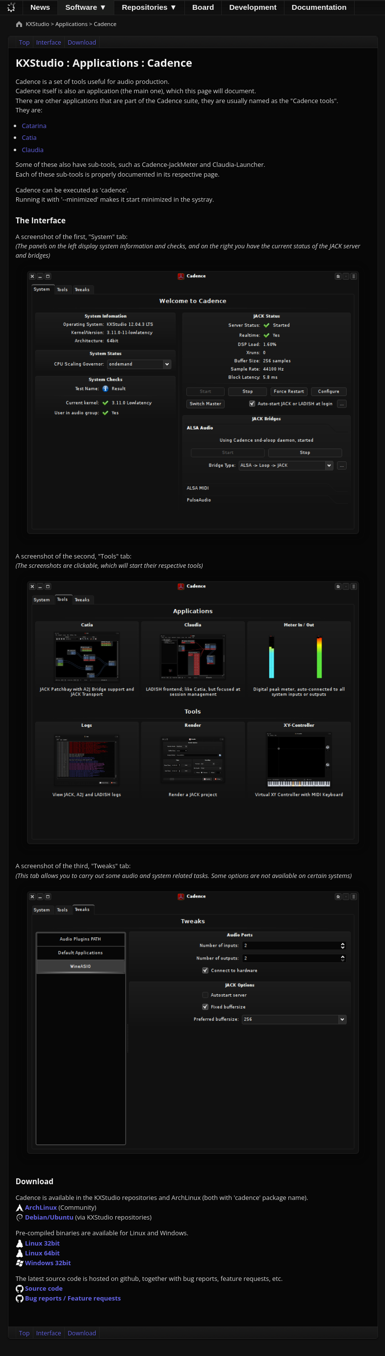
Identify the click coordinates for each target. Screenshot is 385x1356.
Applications (71, 23)
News (40, 7)
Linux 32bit (42, 1243)
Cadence (105, 23)
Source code (44, 1288)
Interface (48, 42)
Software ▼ (85, 7)
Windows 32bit (48, 1262)
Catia (29, 137)
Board (203, 7)
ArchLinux (41, 1207)
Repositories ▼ (149, 7)
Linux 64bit (42, 1253)
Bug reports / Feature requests (73, 1298)
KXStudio (38, 23)
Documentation (319, 7)
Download (82, 42)
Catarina (34, 125)
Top (24, 42)
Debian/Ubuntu (49, 1217)
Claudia (32, 149)
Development (252, 7)
